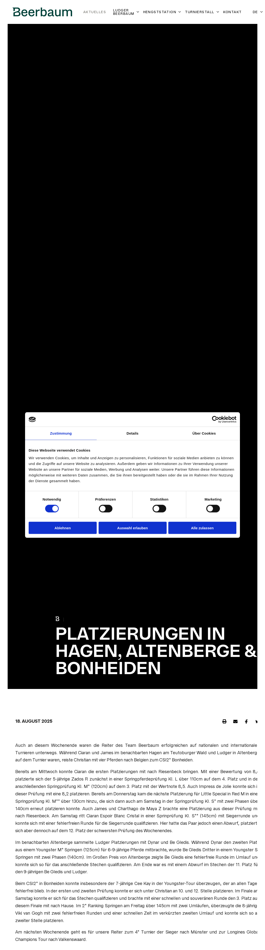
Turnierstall (202, 12)
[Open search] (247, 12)
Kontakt (232, 12)
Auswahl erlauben (132, 528)
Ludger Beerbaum (126, 12)
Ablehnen (62, 528)
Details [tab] (132, 433)
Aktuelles (94, 12)
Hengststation (162, 12)
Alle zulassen (202, 528)
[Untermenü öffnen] (137, 12)
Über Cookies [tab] (204, 433)
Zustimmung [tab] (61, 433)
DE (258, 12)
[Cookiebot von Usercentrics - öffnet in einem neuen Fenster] (215, 419)
